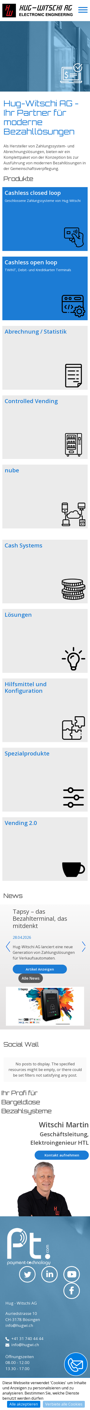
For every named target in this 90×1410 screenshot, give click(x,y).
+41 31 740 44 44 (24, 1338)
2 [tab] (41, 93)
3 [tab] (46, 93)
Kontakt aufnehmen (62, 1155)
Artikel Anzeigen (40, 969)
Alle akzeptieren (23, 1404)
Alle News (31, 978)
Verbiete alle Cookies (63, 1404)
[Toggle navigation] (83, 10)
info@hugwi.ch (19, 1325)
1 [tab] (37, 93)
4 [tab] (51, 93)
